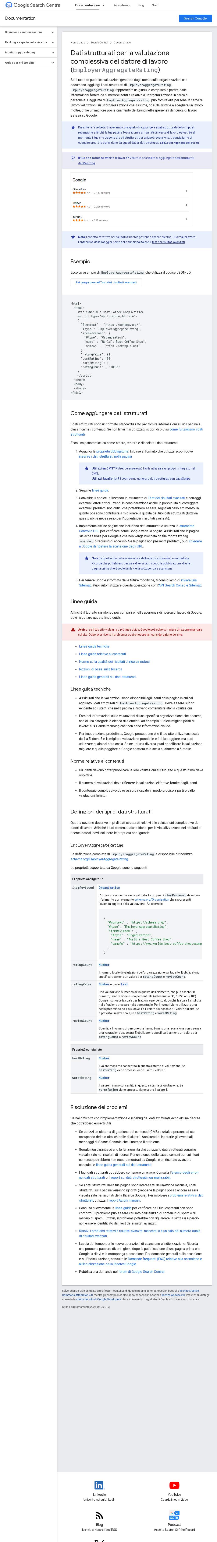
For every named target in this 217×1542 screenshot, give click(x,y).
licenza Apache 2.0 (173, 1295)
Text (124, 984)
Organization (109, 888)
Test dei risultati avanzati (166, 498)
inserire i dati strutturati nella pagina (105, 456)
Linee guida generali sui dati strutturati (107, 677)
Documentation (20, 18)
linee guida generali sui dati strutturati (124, 1165)
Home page (78, 42)
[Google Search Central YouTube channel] (174, 1488)
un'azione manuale (189, 629)
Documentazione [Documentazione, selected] (87, 5)
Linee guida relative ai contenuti (102, 654)
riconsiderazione (161, 634)
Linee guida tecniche (94, 646)
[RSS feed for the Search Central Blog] (99, 1519)
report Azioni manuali (124, 1200)
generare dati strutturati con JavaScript (163, 478)
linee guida (100, 490)
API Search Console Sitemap (180, 585)
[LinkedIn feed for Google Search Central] (99, 1488)
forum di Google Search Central (141, 1272)
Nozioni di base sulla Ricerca (100, 669)
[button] (25, 32)
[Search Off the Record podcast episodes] (174, 1519)
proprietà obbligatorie (112, 451)
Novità (156, 5)
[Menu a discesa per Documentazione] (105, 5)
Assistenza (122, 5)
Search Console (195, 18)
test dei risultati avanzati (168, 242)
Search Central (37, 5)
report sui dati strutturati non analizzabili (140, 1178)
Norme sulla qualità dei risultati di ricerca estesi (114, 662)
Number (104, 965)
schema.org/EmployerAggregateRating (99, 859)
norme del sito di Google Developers (98, 1299)
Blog (141, 5)
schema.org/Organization (152, 899)
